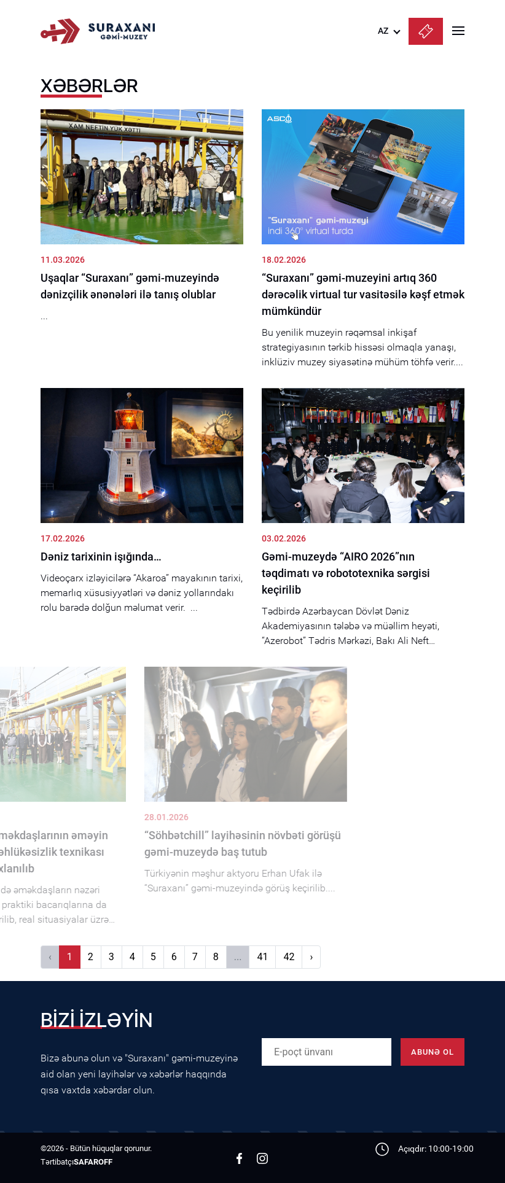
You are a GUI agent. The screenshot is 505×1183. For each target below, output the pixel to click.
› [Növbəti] (311, 957)
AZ (383, 31)
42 (288, 957)
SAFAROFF (93, 1161)
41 (262, 957)
